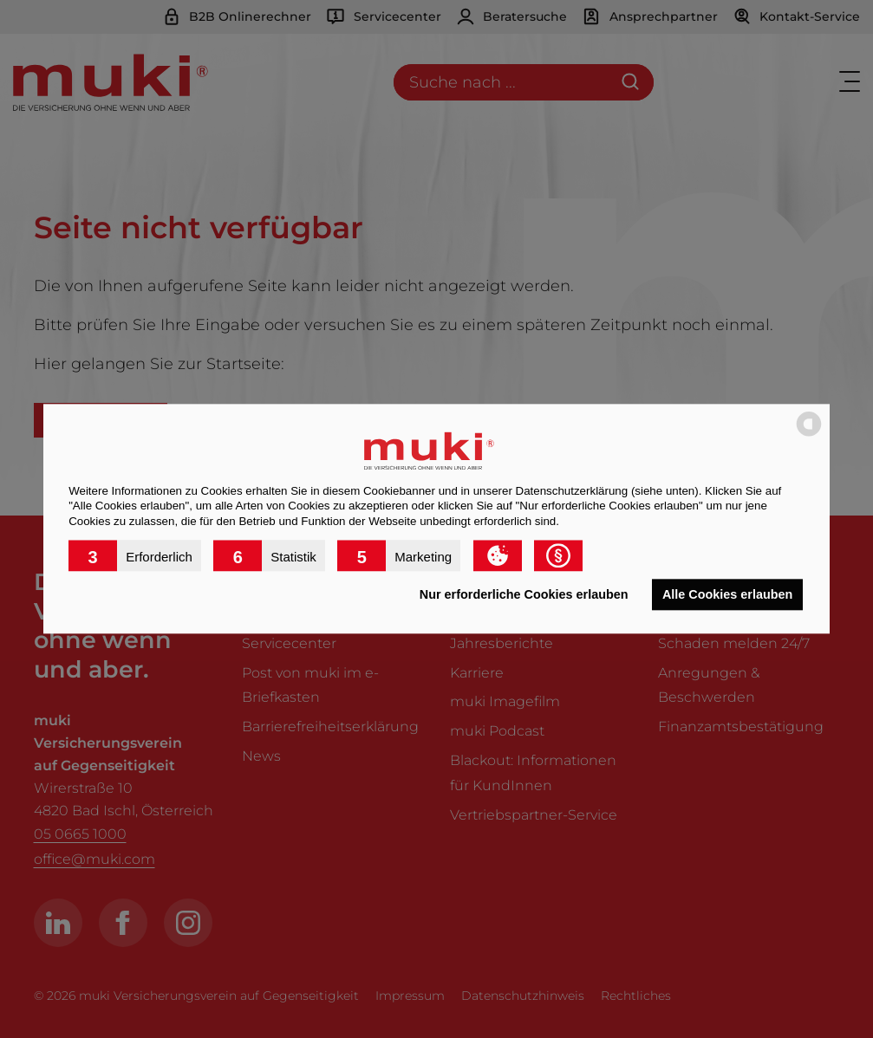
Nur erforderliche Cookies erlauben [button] (524, 594)
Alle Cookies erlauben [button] (727, 594)
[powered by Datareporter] (809, 435)
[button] (134, 556)
